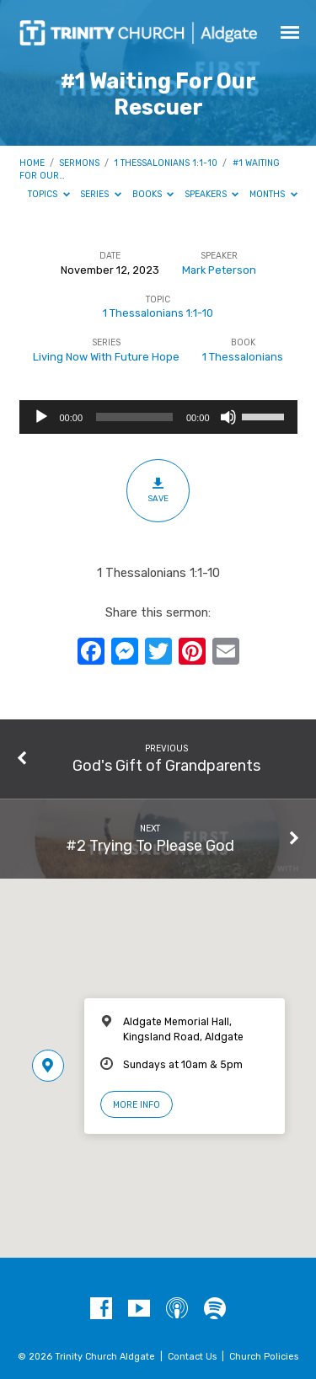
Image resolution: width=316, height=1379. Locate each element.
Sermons (79, 163)
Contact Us (192, 1356)
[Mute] (228, 417)
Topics (49, 194)
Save (158, 489)
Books (153, 194)
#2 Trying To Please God (150, 845)
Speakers (212, 194)
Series (100, 194)
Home (32, 163)
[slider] (134, 417)
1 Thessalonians (242, 356)
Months (273, 194)
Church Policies (263, 1356)
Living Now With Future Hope (106, 356)
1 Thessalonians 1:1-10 (165, 163)
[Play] (41, 417)
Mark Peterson (219, 270)
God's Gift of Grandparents (166, 765)
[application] (158, 417)
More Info (136, 1104)
